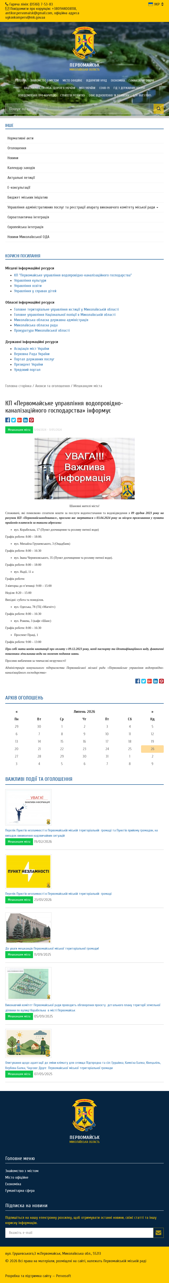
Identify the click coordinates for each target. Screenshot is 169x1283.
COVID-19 (104, 88)
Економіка (118, 80)
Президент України (28, 364)
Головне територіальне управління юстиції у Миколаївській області (66, 309)
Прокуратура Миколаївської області (42, 330)
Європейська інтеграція (25, 227)
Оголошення (16, 148)
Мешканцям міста (87, 386)
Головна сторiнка (18, 386)
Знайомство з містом (44, 80)
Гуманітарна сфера (141, 80)
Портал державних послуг (34, 359)
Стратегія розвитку (72, 95)
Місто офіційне (72, 80)
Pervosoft (63, 1276)
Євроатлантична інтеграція (28, 217)
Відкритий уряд (96, 80)
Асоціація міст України (31, 348)
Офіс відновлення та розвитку (109, 95)
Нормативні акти (20, 138)
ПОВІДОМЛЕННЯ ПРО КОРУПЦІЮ (37, 95)
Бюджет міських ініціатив (27, 197)
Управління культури (30, 280)
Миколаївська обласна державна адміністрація (51, 320)
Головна (20, 80)
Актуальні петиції (21, 177)
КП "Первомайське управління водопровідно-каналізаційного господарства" (73, 275)
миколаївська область (84, 66)
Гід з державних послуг (129, 88)
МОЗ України (87, 88)
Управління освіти (28, 285)
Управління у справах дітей (35, 291)
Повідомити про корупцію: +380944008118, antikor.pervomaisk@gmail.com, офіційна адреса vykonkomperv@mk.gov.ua (42, 13)
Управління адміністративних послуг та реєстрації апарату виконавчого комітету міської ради (82, 207)
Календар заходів (21, 167)
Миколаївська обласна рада (36, 325)
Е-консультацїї (18, 187)
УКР (154, 4)
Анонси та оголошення (52, 386)
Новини (12, 158)
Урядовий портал (27, 369)
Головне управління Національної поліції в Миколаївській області (65, 314)
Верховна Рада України (32, 354)
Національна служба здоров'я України (49, 88)
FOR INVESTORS (142, 95)
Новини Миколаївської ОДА (28, 237)
